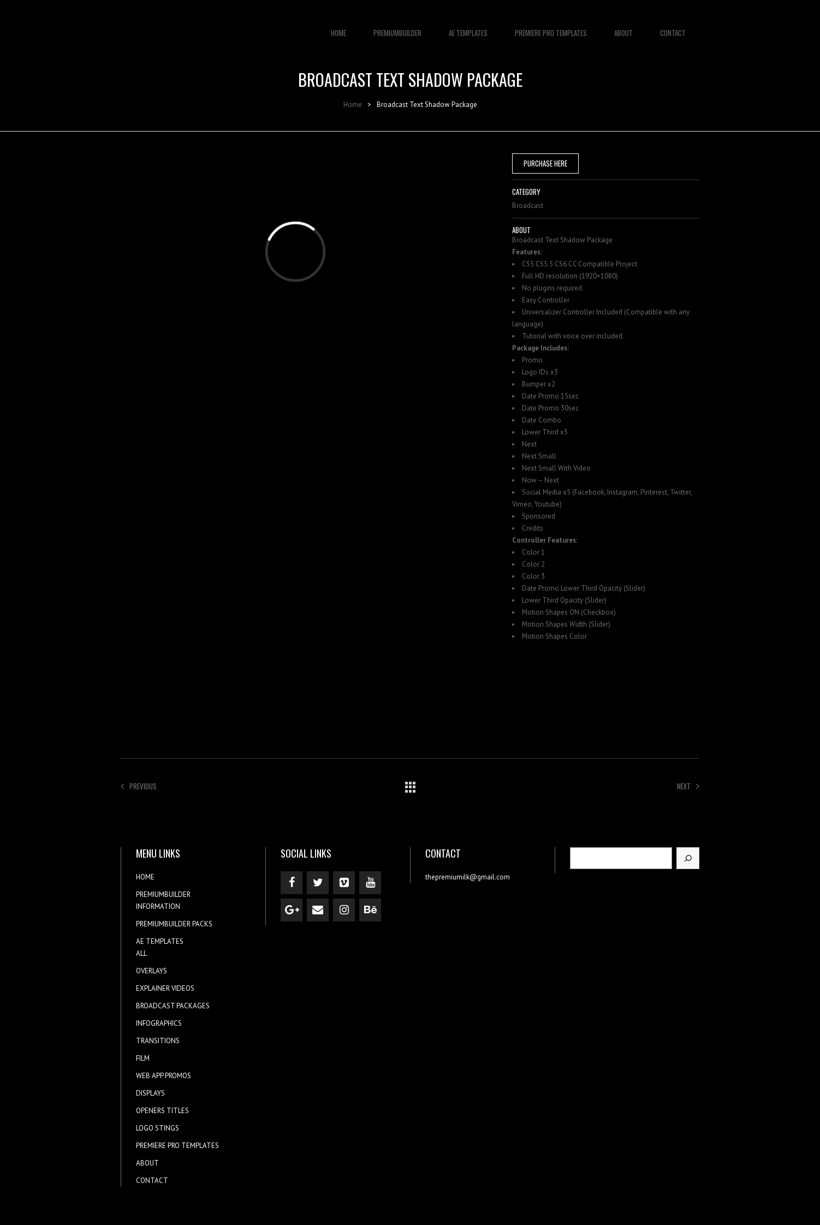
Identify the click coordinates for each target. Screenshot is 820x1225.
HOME (338, 27)
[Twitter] (318, 882)
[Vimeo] (344, 882)
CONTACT (672, 27)
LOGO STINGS (157, 1128)
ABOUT (623, 27)
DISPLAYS (150, 1093)
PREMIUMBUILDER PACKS (174, 924)
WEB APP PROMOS (163, 1075)
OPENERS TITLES (162, 1110)
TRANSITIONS (158, 1040)
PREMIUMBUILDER (397, 27)
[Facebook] (291, 882)
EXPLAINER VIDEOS (165, 988)
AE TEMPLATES (468, 27)
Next (688, 786)
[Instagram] (344, 910)
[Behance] (370, 910)
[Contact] (318, 910)
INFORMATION (158, 906)
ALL (141, 953)
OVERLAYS (151, 971)
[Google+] (291, 910)
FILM (143, 1058)
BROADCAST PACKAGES (173, 1005)
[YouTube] (370, 882)
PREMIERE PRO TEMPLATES (551, 27)
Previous (139, 786)
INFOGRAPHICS (159, 1023)
